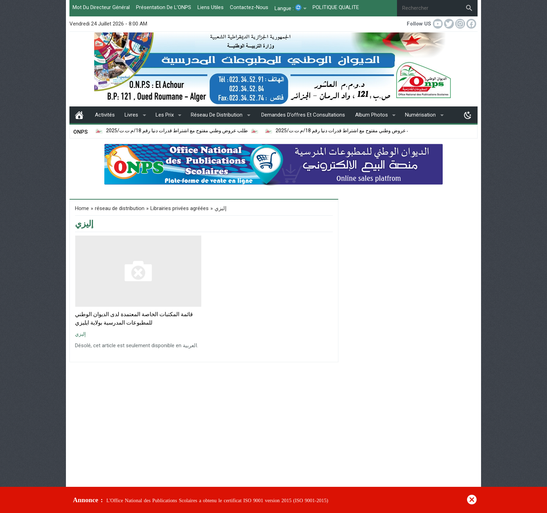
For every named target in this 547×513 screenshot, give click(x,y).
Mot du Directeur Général (101, 7)
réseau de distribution (216, 115)
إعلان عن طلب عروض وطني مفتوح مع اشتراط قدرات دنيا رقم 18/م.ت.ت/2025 (334, 131)
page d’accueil (79, 114)
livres (131, 115)
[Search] (469, 8)
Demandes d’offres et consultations (303, 115)
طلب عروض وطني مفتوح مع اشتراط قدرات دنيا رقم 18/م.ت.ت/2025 (156, 131)
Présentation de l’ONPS (163, 7)
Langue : (288, 8)
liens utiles (210, 7)
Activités (105, 115)
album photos (371, 115)
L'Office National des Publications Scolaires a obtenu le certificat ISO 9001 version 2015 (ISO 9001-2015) (217, 500)
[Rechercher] (429, 8)
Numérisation (420, 115)
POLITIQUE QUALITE (336, 7)
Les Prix (165, 115)
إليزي (80, 334)
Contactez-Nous (249, 7)
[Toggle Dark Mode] (468, 114)
